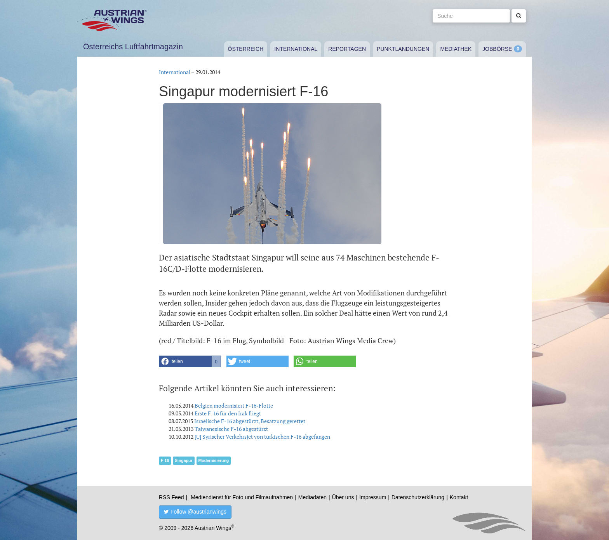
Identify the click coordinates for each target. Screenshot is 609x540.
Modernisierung (213, 460)
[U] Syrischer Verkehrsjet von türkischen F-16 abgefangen (262, 436)
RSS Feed (171, 497)
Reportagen (347, 49)
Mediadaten (312, 497)
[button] (190, 361)
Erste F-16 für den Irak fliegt (228, 413)
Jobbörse (497, 49)
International (295, 49)
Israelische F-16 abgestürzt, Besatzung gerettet (249, 421)
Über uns (343, 497)
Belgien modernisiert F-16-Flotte (234, 405)
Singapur (184, 460)
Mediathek (456, 49)
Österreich (246, 49)
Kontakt (459, 497)
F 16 (165, 460)
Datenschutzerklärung (418, 497)
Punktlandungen (403, 49)
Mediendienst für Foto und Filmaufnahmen (242, 497)
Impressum (372, 497)
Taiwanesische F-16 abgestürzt (231, 428)
